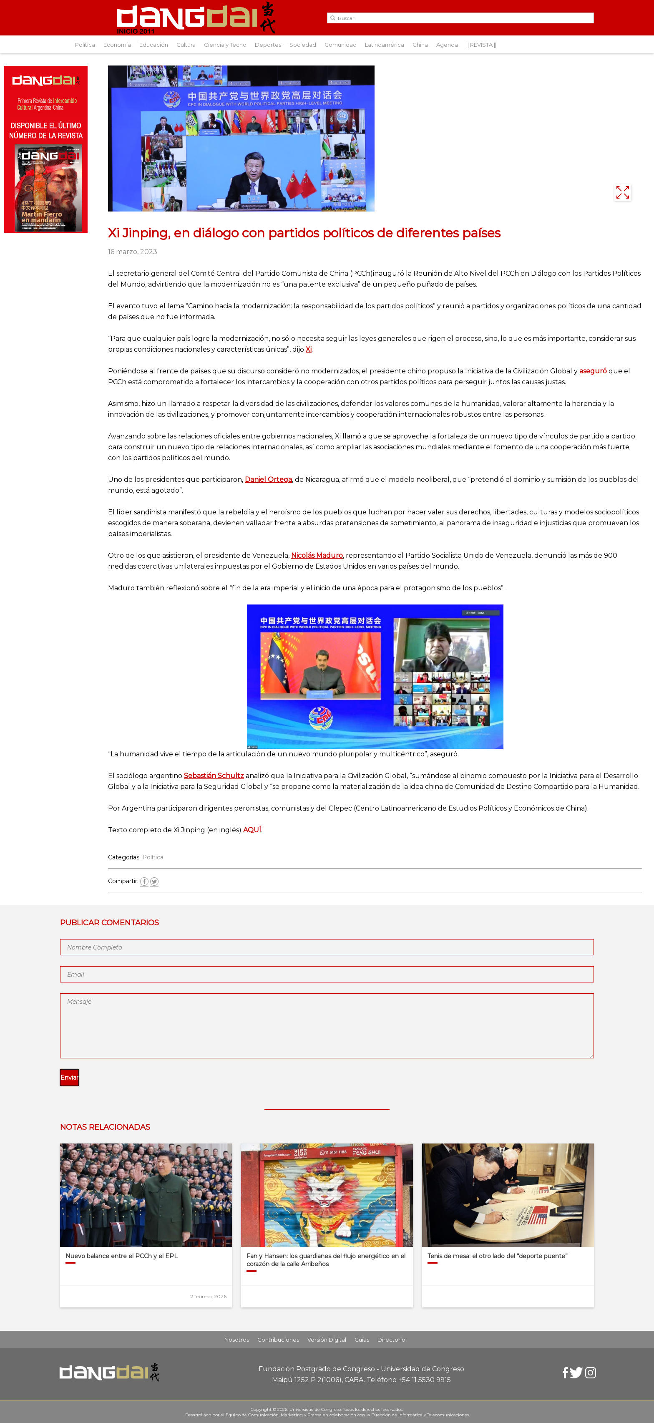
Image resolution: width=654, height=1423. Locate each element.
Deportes (268, 44)
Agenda (447, 44)
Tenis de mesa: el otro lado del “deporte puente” (498, 1256)
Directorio (391, 1339)
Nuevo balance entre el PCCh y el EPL (121, 1256)
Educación (153, 44)
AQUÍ (252, 830)
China (420, 44)
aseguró (593, 371)
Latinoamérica (384, 44)
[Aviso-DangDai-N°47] (46, 230)
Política (85, 44)
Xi (309, 349)
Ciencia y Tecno (225, 44)
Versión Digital (326, 1339)
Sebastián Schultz (214, 776)
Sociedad (302, 44)
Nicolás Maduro (317, 555)
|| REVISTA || (481, 44)
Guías (362, 1339)
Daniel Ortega (268, 480)
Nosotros (236, 1339)
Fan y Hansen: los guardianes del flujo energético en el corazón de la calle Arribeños (326, 1260)
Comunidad (340, 44)
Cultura (186, 44)
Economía (117, 44)
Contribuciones (278, 1339)
